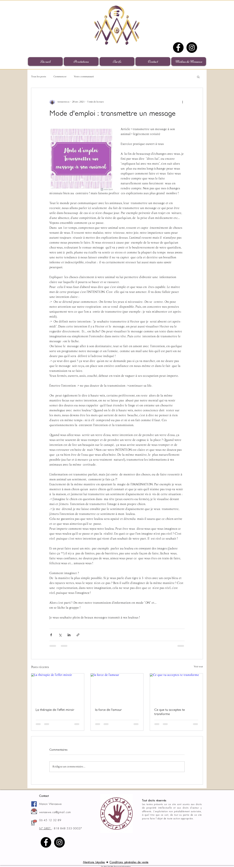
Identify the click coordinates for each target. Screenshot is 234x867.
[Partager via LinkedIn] (69, 635)
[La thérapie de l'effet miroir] (57, 688)
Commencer (60, 76)
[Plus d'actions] (182, 102)
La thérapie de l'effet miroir (55, 710)
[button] (198, 76)
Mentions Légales (94, 862)
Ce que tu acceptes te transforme (169, 712)
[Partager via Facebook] (51, 635)
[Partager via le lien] (78, 635)
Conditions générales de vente (129, 862)
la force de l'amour (108, 710)
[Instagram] (191, 47)
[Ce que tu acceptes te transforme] (176, 688)
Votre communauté (84, 76)
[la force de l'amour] (117, 688)
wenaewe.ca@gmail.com (55, 812)
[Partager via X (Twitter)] (60, 635)
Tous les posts (38, 76)
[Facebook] (178, 47)
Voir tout (198, 666)
